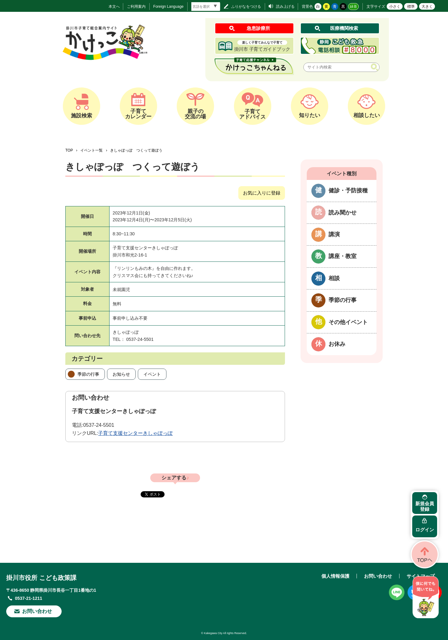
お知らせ (121, 374)
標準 (411, 6)
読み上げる (285, 6)
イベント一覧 (91, 150)
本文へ (114, 6)
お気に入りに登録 (261, 192)
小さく (394, 6)
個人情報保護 (335, 576)
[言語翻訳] (205, 6)
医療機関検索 (344, 28)
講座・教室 (343, 256)
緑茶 (353, 6)
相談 (334, 278)
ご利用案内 (136, 6)
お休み (337, 344)
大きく (427, 6)
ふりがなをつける (246, 6)
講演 (334, 234)
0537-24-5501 (98, 425)
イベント (152, 374)
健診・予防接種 (348, 190)
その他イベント (348, 322)
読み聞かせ (343, 212)
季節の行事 (88, 374)
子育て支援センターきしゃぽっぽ (135, 433)
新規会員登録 (424, 506)
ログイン (424, 529)
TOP (69, 150)
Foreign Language (168, 6)
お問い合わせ (37, 611)
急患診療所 (258, 28)
